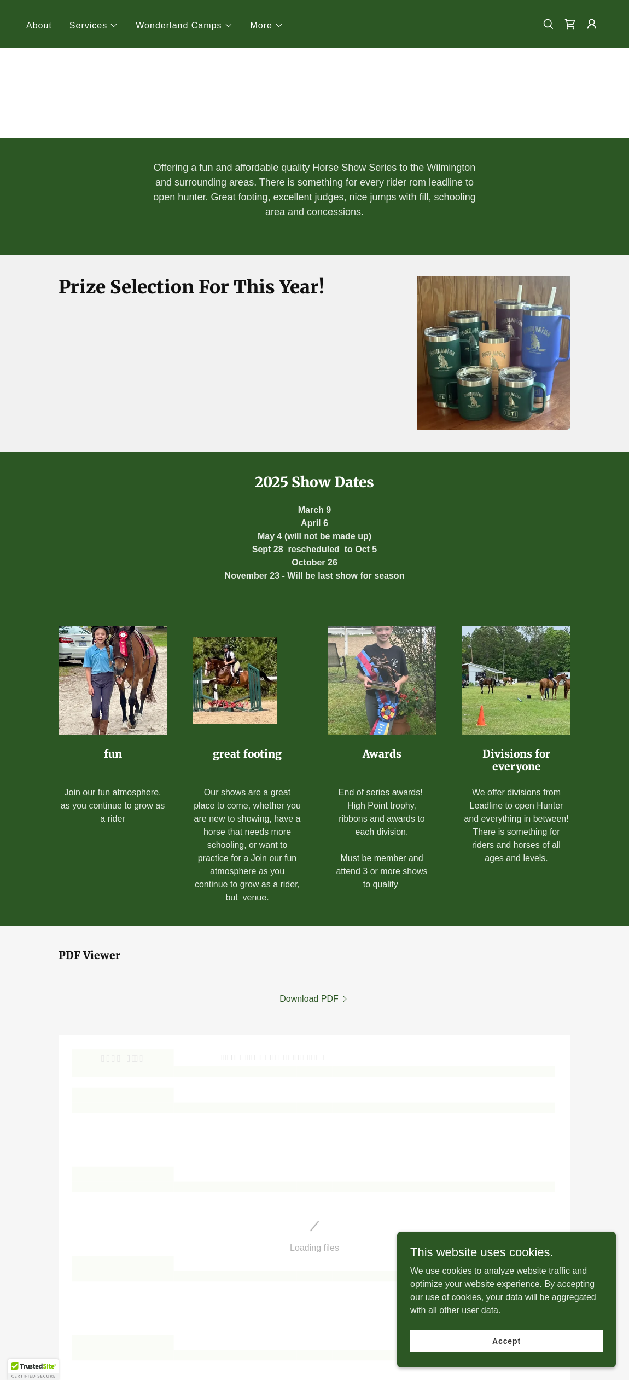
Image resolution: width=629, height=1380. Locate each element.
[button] (93, 25)
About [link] (39, 25)
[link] (570, 24)
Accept (506, 1340)
